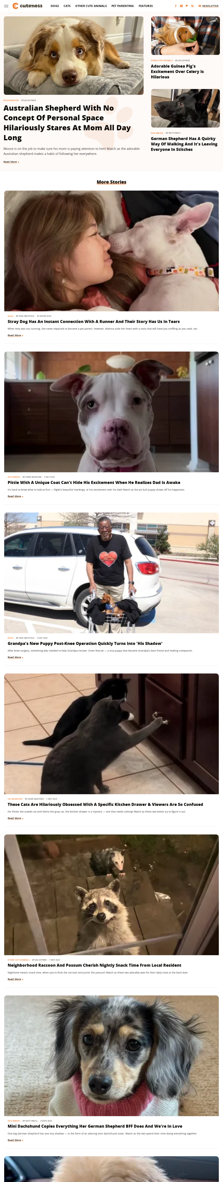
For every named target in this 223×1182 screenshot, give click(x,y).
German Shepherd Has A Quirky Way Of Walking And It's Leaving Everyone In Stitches (184, 144)
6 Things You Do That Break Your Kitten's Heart (109, 656)
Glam (75, 1156)
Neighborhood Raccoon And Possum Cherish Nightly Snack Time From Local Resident (110, 350)
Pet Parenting (123, 6)
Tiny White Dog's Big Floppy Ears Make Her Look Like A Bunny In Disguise (109, 1059)
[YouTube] (181, 6)
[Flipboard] (187, 6)
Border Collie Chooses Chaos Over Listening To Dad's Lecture (184, 757)
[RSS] (192, 6)
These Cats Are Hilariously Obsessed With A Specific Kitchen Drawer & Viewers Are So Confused (35, 350)
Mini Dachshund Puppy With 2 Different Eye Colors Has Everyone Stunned (110, 451)
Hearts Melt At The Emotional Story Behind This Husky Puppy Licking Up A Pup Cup (184, 1062)
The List (152, 1156)
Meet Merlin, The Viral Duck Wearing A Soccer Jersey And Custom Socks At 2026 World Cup (110, 760)
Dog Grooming (89, 846)
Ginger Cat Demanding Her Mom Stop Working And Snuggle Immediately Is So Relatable (182, 454)
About (90, 1136)
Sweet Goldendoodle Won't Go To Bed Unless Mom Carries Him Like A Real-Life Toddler (36, 1062)
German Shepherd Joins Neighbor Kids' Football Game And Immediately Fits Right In (109, 958)
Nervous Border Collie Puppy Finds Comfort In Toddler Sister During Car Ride (184, 956)
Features (146, 6)
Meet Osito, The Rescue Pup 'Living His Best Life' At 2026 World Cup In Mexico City (36, 956)
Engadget (39, 1156)
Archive (105, 1136)
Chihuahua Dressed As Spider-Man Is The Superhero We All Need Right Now (184, 659)
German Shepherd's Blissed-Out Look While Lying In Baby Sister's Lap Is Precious (38, 555)
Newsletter (209, 5)
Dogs (55, 6)
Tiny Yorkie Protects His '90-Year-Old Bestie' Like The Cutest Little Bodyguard (36, 858)
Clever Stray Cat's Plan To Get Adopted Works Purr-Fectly (34, 757)
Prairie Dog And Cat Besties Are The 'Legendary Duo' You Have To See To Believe (37, 659)
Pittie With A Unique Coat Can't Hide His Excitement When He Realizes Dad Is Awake (107, 246)
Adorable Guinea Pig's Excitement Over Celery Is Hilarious (177, 71)
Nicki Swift (138, 1156)
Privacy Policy (126, 1136)
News (84, 746)
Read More (10, 161)
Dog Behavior (11, 100)
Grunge (86, 1156)
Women (164, 1156)
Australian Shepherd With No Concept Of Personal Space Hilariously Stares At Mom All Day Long (67, 122)
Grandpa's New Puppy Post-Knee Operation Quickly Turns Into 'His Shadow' (183, 244)
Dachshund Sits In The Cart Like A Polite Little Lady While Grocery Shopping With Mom (182, 558)
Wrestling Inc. (180, 1156)
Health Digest (101, 1156)
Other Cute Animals (91, 6)
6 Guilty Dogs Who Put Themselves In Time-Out (179, 855)
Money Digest (120, 1156)
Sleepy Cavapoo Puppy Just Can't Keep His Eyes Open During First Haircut (109, 858)
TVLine (65, 1156)
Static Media (93, 1142)
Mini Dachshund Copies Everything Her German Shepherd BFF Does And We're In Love (179, 350)
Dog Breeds (157, 133)
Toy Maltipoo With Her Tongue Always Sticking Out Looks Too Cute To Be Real (36, 451)
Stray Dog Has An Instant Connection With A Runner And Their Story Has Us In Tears (35, 246)
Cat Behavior (15, 336)
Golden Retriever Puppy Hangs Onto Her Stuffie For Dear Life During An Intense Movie (109, 558)
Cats (67, 6)
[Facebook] (176, 6)
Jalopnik (53, 1156)
